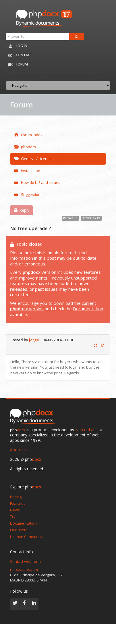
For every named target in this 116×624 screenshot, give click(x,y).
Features (18, 503)
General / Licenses (34, 158)
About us (18, 449)
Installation (27, 170)
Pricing (16, 496)
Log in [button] (16, 46)
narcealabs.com (24, 569)
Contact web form (25, 561)
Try (13, 516)
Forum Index (28, 134)
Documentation (88, 308)
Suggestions (28, 194)
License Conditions (26, 536)
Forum (17, 64)
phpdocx (25, 146)
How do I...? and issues (37, 182)
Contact (19, 55)
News (15, 510)
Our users (19, 529)
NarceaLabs (86, 429)
